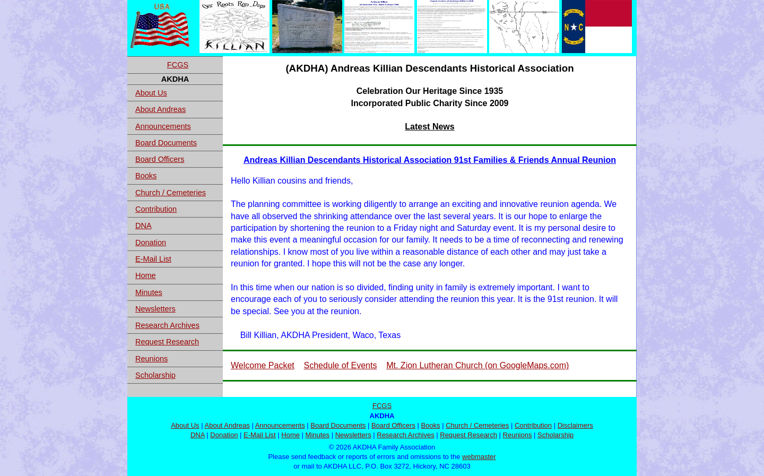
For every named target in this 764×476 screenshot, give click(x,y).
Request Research (167, 341)
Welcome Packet (262, 365)
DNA (143, 225)
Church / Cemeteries (170, 192)
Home (145, 275)
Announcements (163, 126)
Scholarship (155, 375)
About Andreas (160, 109)
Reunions (151, 358)
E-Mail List (153, 259)
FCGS (177, 64)
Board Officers (159, 159)
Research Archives (167, 325)
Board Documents (166, 143)
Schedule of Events (340, 365)
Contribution (156, 209)
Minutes (148, 292)
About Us (151, 93)
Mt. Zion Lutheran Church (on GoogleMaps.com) (477, 365)
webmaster (479, 457)
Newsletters (155, 309)
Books (146, 175)
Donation (150, 242)
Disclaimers (575, 425)
